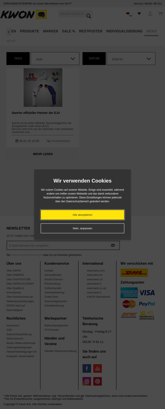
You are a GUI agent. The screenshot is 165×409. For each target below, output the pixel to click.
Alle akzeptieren (83, 214)
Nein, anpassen (82, 228)
